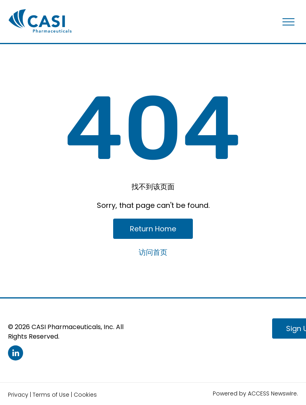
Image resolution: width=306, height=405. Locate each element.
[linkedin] (15, 353)
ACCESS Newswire (272, 393)
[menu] (288, 22)
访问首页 (153, 252)
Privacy (18, 395)
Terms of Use (51, 395)
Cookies (85, 395)
